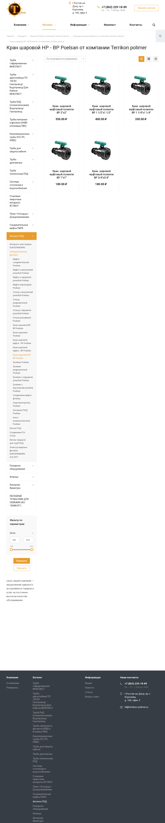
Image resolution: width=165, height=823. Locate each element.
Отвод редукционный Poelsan (20, 302)
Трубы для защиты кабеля (18, 150)
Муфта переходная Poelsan (22, 286)
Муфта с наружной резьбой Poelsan (22, 279)
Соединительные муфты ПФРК (19, 226)
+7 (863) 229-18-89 (114, 7)
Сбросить (22, 568)
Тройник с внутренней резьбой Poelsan (23, 387)
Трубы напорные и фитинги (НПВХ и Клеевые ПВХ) (18, 122)
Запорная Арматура (15, 486)
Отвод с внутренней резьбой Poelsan (23, 294)
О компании (12, 683)
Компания (21, 24)
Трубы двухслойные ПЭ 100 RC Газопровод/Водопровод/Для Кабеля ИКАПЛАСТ (19, 84)
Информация (80, 24)
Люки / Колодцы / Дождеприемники (19, 215)
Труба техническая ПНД (19, 172)
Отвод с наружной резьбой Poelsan (22, 312)
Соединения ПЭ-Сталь (17, 434)
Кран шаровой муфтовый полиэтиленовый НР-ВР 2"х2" (70, 109)
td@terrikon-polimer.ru (136, 707)
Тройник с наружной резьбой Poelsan (23, 379)
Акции (88, 683)
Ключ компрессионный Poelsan (21, 420)
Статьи (89, 692)
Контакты (136, 24)
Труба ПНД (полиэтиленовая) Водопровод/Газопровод (19, 107)
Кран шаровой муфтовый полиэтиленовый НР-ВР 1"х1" (70, 174)
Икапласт (110, 24)
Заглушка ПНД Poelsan (20, 412)
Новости (89, 687)
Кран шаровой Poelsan (20, 334)
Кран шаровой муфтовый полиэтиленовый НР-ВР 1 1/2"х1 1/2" (109, 109)
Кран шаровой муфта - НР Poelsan (22, 341)
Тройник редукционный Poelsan (20, 369)
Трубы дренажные (16, 161)
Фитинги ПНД (17, 236)
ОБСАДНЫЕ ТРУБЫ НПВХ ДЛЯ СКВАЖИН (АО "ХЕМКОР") (19, 501)
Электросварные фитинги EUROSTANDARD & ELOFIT (18, 452)
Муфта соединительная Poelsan (21, 262)
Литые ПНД (15, 428)
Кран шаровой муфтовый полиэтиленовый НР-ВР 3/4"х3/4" (109, 174)
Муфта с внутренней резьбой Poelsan (23, 271)
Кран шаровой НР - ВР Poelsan (22, 356)
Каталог (49, 24)
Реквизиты (12, 687)
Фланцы (14, 477)
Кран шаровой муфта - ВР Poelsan (22, 349)
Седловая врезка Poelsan (21, 404)
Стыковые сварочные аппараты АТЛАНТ (15, 201)
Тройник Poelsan (21, 362)
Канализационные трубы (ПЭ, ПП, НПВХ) (19, 137)
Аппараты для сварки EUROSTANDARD (20, 246)
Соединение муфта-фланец (22, 397)
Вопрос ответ (92, 696)
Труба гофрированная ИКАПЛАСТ (18, 63)
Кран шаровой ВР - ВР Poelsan (22, 327)
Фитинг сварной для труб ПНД (17, 441)
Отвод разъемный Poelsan (22, 319)
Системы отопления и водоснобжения (18, 185)
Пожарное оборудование (17, 467)
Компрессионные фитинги (18, 253)
